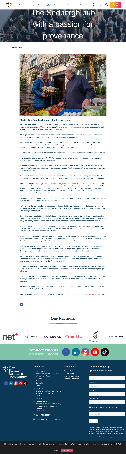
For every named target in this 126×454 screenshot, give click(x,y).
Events (63, 5)
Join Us (34, 4)
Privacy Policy (69, 371)
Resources (71, 5)
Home (21, 5)
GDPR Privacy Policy (71, 376)
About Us (28, 4)
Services (40, 5)
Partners (83, 5)
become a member (115, 5)
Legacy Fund (48, 4)
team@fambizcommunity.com (48, 419)
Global (56, 5)
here (63, 446)
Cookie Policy (69, 373)
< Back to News (16, 48)
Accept (67, 450)
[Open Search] (106, 5)
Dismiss (56, 450)
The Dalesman (94, 294)
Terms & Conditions (71, 379)
